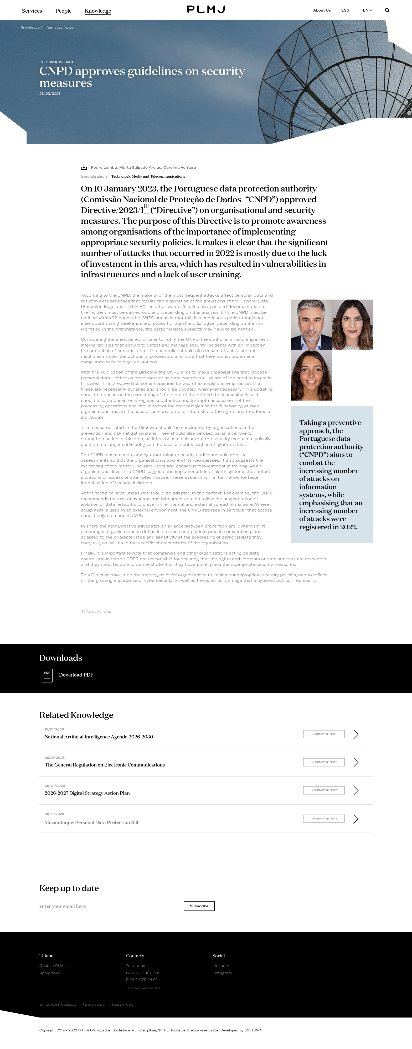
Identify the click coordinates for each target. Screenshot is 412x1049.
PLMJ (206, 8)
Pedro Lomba (104, 167)
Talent (46, 955)
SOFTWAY (252, 1030)
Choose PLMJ (52, 965)
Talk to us (135, 965)
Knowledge (30, 27)
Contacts (135, 955)
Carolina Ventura (179, 167)
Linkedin (221, 965)
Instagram (222, 973)
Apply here (49, 973)
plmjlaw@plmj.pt (141, 979)
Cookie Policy (121, 1005)
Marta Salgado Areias (140, 167)
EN (368, 10)
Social (219, 955)
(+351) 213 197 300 (143, 973)
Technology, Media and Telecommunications (148, 175)
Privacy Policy (93, 1005)
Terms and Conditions (57, 1005)
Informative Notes (58, 27)
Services (32, 10)
